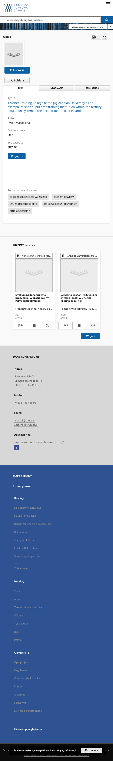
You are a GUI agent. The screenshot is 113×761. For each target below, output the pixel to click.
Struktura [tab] (92, 88)
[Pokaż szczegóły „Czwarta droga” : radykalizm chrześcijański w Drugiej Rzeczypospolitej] (92, 325)
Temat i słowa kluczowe (28, 607)
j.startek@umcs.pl (24, 420)
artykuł (12, 147)
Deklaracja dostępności (28, 711)
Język (17, 631)
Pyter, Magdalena (19, 123)
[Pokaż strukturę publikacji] (34, 256)
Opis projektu (22, 662)
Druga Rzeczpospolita (23, 204)
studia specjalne (20, 211)
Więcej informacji (66, 750)
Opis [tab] (20, 88)
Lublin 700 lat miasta (26, 548)
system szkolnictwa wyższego (28, 197)
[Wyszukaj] (107, 19)
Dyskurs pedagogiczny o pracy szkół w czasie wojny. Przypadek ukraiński (32, 298)
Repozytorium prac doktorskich (32, 524)
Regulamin (20, 670)
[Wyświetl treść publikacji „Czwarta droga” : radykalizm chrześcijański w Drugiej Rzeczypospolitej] (79, 325)
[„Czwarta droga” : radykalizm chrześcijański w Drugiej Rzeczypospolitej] (79, 273)
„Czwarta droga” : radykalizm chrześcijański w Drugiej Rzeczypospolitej (78, 298)
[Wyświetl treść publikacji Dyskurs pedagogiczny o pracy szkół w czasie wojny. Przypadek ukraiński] (34, 325)
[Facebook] (16, 448)
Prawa (18, 640)
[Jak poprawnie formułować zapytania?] (110, 26)
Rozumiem (91, 750)
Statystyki (20, 702)
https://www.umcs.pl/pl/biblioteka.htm (39, 442)
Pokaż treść (17, 70)
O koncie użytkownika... (28, 678)
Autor (17, 599)
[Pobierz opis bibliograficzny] (20, 325)
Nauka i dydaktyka (25, 516)
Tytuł (17, 591)
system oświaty (64, 197)
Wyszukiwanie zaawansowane (87, 26)
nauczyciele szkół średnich (60, 204)
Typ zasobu (21, 623)
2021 (11, 135)
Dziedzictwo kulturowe (27, 507)
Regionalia (20, 532)
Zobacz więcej (22, 568)
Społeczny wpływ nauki (28, 556)
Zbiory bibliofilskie (25, 540)
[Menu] (108, 3)
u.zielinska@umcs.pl (26, 425)
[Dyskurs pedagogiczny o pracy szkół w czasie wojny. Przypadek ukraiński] (34, 273)
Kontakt (18, 686)
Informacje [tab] (56, 88)
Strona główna (22, 486)
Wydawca (20, 615)
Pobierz (16, 80)
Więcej (90, 336)
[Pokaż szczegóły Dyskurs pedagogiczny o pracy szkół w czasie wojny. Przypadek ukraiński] (47, 325)
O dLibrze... (21, 694)
